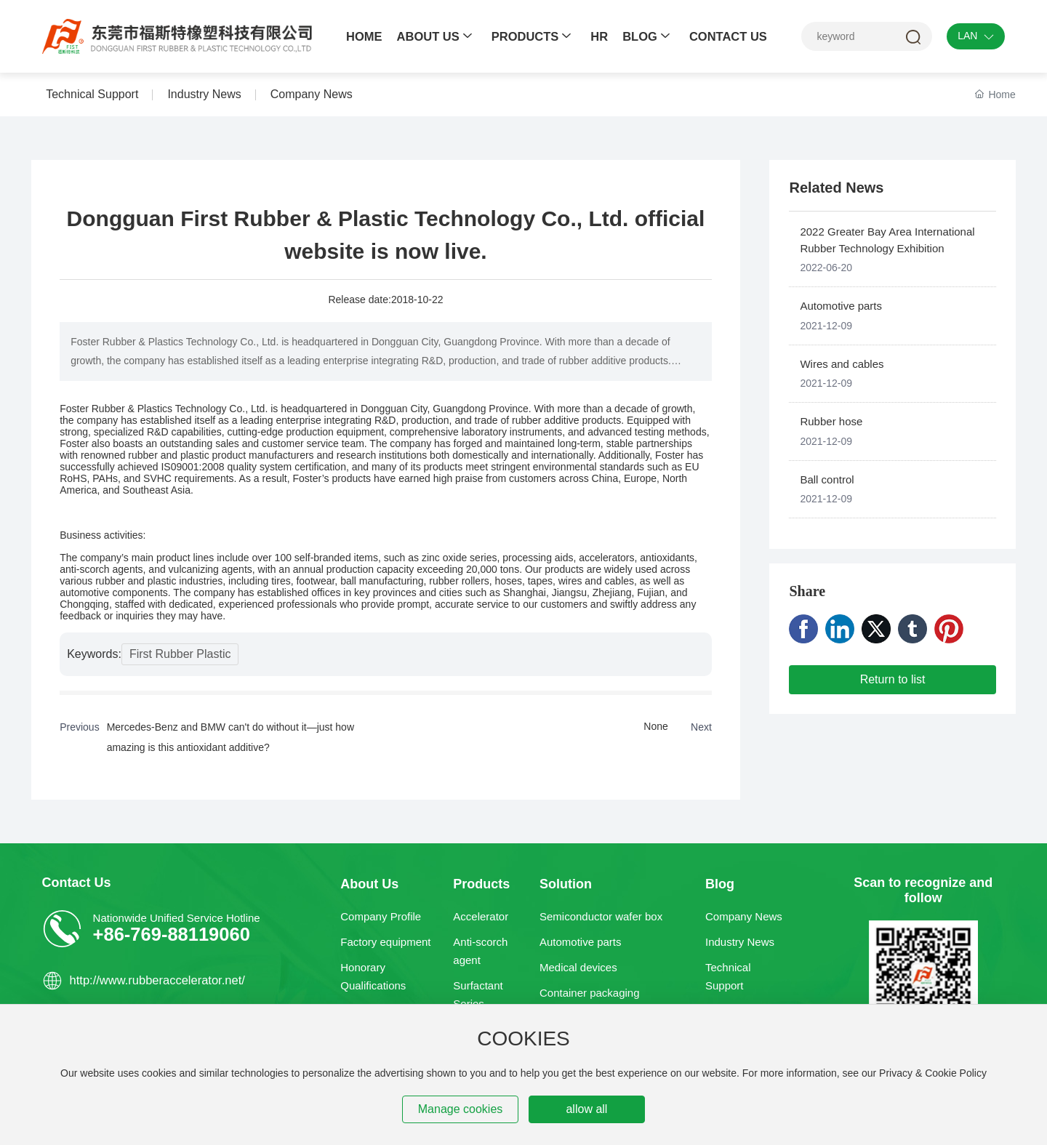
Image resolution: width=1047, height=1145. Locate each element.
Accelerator (480, 916)
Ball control (827, 479)
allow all (586, 1109)
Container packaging (589, 993)
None (655, 726)
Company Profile (380, 916)
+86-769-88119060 (171, 934)
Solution (565, 884)
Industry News (739, 942)
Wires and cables (841, 364)
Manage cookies (460, 1109)
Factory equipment (385, 942)
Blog (719, 884)
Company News (743, 916)
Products (481, 884)
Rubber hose (831, 421)
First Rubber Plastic (180, 654)
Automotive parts (841, 306)
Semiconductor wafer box (600, 916)
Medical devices (578, 967)
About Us (369, 884)
